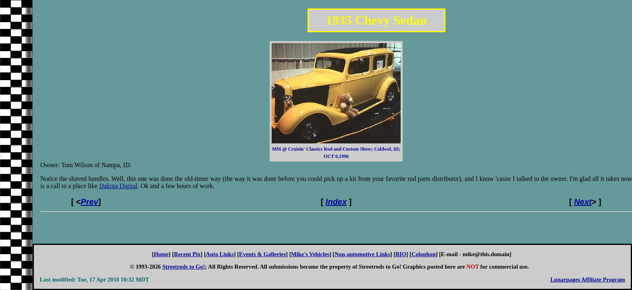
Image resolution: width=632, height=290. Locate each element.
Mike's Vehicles (310, 254)
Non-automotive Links (362, 254)
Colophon (424, 254)
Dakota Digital (118, 185)
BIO (400, 254)
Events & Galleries (262, 254)
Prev (89, 201)
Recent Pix (187, 254)
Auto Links (220, 254)
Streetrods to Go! (183, 266)
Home (161, 254)
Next (582, 201)
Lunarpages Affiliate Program (587, 279)
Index (336, 201)
